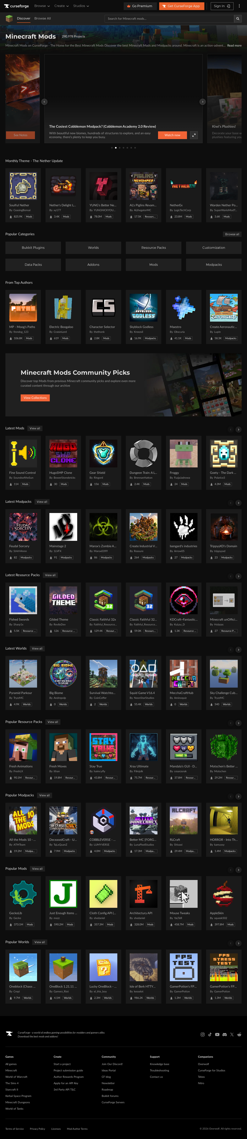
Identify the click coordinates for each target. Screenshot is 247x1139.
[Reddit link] (239, 1034)
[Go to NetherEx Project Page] (183, 195)
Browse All (42, 18)
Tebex (201, 1077)
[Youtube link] (217, 1034)
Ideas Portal (109, 1070)
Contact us (156, 1077)
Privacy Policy (37, 1129)
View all (35, 428)
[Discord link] (224, 1034)
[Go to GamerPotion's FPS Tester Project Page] (183, 977)
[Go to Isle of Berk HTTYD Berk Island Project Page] (143, 977)
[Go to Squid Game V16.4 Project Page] (143, 683)
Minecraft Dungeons (17, 1102)
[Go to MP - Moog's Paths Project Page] (23, 317)
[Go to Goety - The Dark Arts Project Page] (224, 463)
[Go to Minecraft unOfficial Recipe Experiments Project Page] (224, 610)
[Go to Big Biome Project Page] (63, 683)
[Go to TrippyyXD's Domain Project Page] (224, 536)
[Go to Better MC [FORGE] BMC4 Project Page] (143, 830)
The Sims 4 (12, 1083)
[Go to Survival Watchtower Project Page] (103, 683)
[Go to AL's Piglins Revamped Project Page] (143, 195)
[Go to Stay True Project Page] (103, 756)
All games (11, 1064)
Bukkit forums (110, 1096)
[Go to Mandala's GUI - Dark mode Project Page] (183, 756)
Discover (23, 18)
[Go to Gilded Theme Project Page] (63, 610)
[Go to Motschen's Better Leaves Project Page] (224, 756)
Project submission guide (68, 1070)
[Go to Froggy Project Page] (183, 463)
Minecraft (11, 1070)
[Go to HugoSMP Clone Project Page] (63, 463)
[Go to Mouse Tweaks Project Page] (183, 903)
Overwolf (203, 1064)
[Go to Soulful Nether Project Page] (23, 195)
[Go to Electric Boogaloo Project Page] (63, 317)
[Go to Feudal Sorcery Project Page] (23, 536)
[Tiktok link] (210, 1034)
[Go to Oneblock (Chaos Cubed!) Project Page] (23, 977)
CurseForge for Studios (211, 1070)
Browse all (232, 234)
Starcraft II (11, 1089)
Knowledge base (159, 1064)
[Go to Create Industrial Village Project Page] (143, 536)
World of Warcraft (16, 1077)
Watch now (172, 135)
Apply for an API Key (66, 1083)
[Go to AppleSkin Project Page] (224, 903)
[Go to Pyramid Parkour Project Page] (23, 683)
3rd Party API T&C (64, 1089)
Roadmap (107, 1089)
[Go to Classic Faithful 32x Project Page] (103, 610)
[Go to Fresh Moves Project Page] (63, 756)
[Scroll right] (238, 429)
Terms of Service (14, 1129)
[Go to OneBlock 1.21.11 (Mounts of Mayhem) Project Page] (63, 977)
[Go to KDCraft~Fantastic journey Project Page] (183, 610)
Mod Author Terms (77, 1129)
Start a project (62, 1064)
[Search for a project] (169, 18)
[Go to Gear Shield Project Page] (103, 463)
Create (61, 6)
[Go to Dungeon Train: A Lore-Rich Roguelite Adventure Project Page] (143, 463)
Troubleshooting (159, 1070)
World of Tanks (14, 1109)
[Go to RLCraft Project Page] (183, 830)
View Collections (35, 397)
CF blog (106, 1077)
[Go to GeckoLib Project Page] (23, 903)
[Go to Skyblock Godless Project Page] (143, 317)
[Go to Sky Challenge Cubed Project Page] (224, 683)
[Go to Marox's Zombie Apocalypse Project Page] (103, 536)
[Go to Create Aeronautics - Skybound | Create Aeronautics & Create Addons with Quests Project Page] (224, 317)
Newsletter (108, 1083)
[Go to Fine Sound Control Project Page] (23, 463)
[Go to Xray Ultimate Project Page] (143, 756)
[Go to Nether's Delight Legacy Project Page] (63, 195)
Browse (42, 6)
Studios (81, 6)
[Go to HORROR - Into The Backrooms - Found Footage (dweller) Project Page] (224, 830)
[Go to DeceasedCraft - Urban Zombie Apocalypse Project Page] (63, 830)
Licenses (56, 1129)
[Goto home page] (17, 6)
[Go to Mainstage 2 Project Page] (63, 536)
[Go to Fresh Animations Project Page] (23, 756)
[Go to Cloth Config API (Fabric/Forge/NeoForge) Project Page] (103, 903)
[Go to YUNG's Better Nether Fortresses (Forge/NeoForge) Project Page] (103, 195)
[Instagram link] (202, 1034)
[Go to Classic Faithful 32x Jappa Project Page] (143, 610)
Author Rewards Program (69, 1077)
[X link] (232, 1034)
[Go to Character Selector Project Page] (103, 317)
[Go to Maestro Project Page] (183, 317)
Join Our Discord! (112, 1064)
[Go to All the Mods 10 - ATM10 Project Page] (23, 830)
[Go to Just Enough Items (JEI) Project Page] (63, 903)
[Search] (238, 19)
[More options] (239, 6)
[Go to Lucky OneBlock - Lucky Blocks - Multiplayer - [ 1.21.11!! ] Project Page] (103, 977)
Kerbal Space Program (18, 1096)
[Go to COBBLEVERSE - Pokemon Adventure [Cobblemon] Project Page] (103, 830)
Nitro (201, 1083)
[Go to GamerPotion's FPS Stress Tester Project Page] (224, 977)
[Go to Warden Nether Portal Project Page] (224, 195)
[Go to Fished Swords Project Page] (23, 610)
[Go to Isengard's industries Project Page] (183, 536)
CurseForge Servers (113, 1102)
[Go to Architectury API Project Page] (143, 903)
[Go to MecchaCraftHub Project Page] (183, 683)
